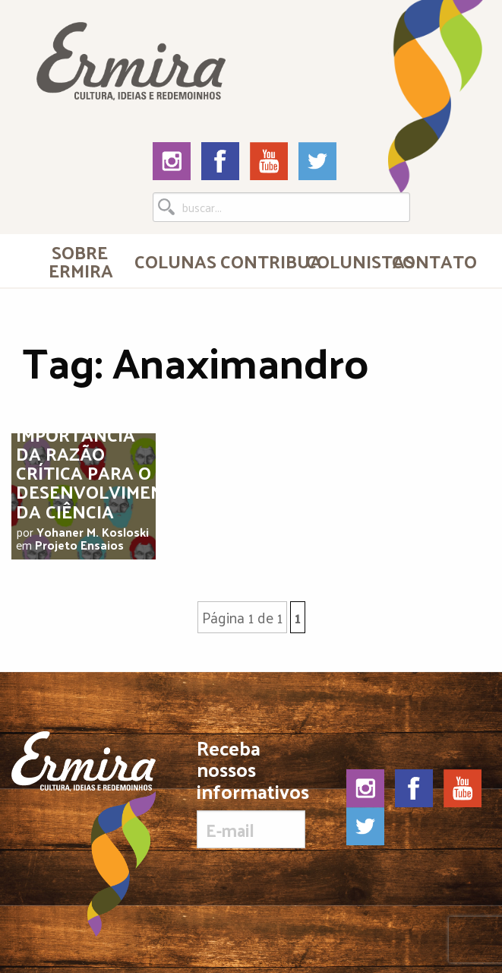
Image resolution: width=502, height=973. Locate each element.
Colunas (171, 260)
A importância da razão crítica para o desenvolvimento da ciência (102, 463)
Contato (429, 260)
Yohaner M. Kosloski (92, 532)
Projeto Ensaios (79, 545)
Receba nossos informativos (251, 792)
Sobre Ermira (81, 261)
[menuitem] (79, 260)
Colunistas (343, 260)
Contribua (257, 260)
